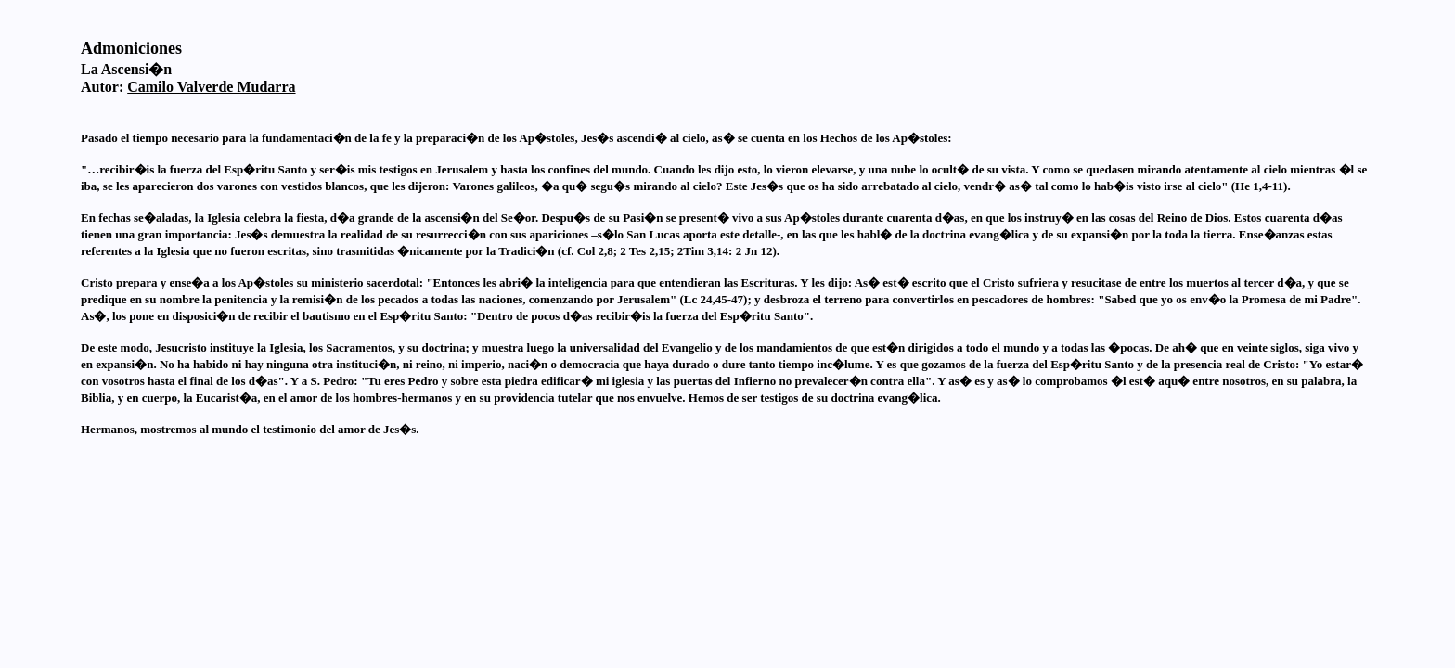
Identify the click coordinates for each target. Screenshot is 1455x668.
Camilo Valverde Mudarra (211, 87)
